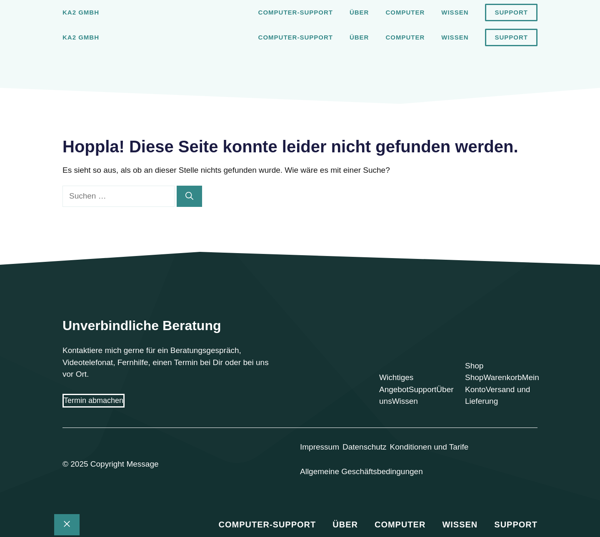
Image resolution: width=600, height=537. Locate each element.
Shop (474, 377)
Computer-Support (295, 12)
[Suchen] (189, 196)
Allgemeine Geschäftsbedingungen (361, 471)
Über (359, 12)
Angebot (394, 389)
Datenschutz (364, 447)
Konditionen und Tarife (429, 447)
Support (511, 12)
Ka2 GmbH (80, 12)
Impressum (319, 447)
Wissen (454, 12)
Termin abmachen (93, 400)
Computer (405, 12)
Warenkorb (502, 377)
